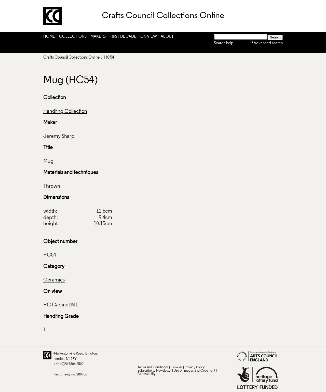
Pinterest (151, 355)
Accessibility (147, 374)
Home (49, 37)
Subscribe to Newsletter (154, 370)
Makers (98, 37)
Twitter (141, 355)
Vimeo (181, 355)
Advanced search (268, 43)
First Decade (123, 37)
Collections (73, 37)
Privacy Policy (195, 367)
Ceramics (54, 280)
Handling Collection (65, 111)
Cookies (176, 367)
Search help (223, 43)
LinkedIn (171, 355)
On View (148, 37)
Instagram (191, 355)
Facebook (161, 355)
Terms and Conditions (153, 367)
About (167, 37)
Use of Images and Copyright (194, 370)
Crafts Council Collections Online (71, 58)
